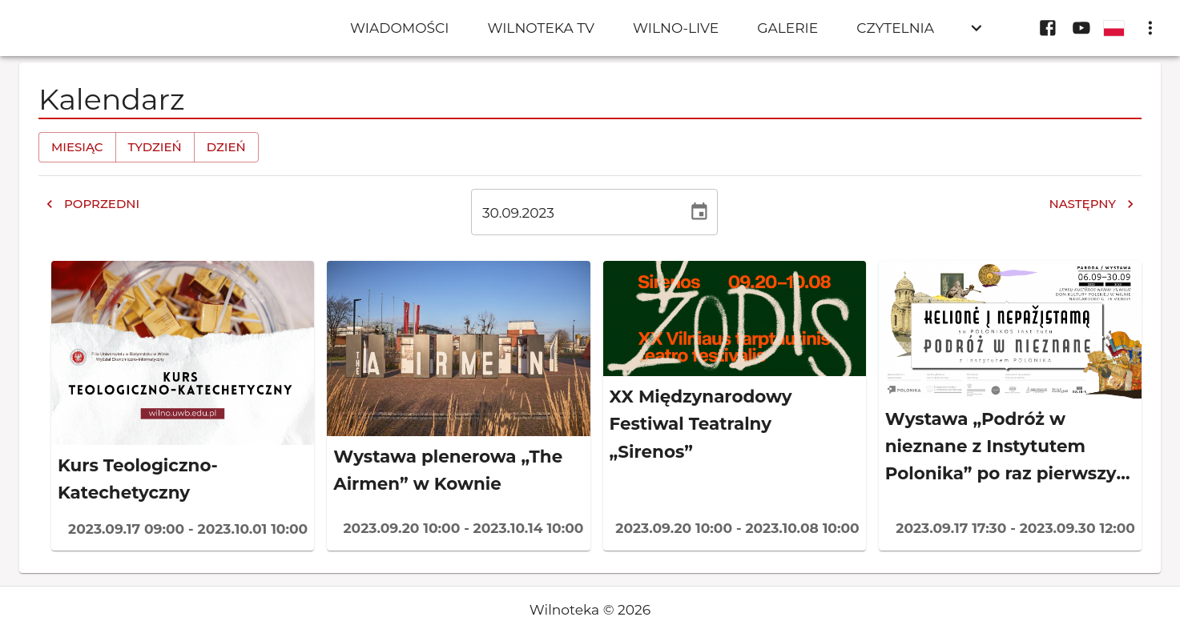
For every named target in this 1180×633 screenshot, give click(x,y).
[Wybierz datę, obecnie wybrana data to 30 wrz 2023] (699, 212)
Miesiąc (77, 147)
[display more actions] (1150, 28)
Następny (1092, 204)
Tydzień (155, 147)
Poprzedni (92, 204)
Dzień (226, 147)
